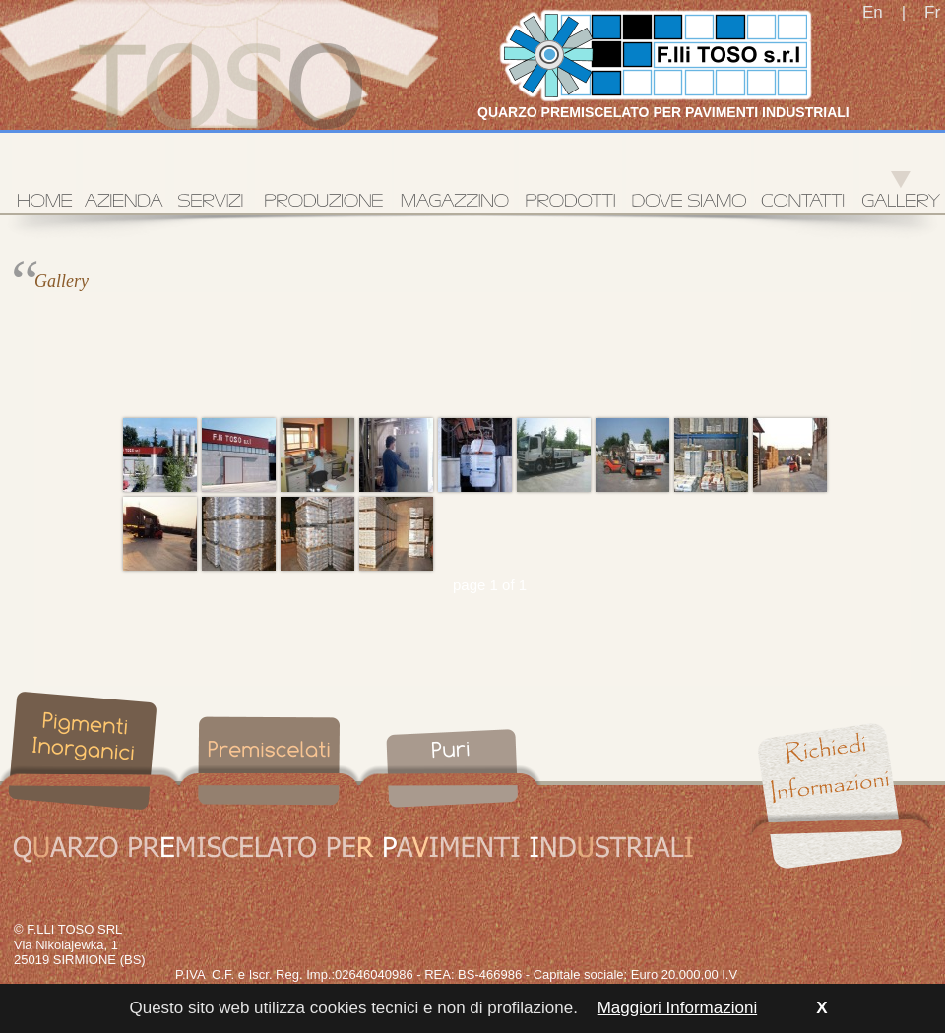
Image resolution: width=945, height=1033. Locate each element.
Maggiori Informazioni (678, 1008)
